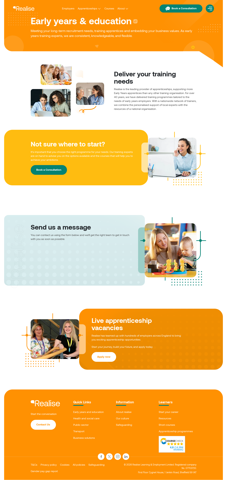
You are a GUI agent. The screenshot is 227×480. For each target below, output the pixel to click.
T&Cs (34, 464)
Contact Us (43, 424)
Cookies (64, 464)
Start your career (168, 412)
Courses (109, 8)
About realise (123, 412)
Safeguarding (124, 424)
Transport (78, 431)
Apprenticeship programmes (176, 431)
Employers (68, 8)
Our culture (122, 418)
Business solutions (84, 437)
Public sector (81, 424)
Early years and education (88, 412)
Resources (165, 418)
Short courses (167, 424)
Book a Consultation (180, 8)
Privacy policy (49, 464)
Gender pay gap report (44, 471)
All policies (79, 464)
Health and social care (86, 418)
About (121, 8)
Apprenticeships (87, 8)
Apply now (104, 356)
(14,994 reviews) (176, 449)
